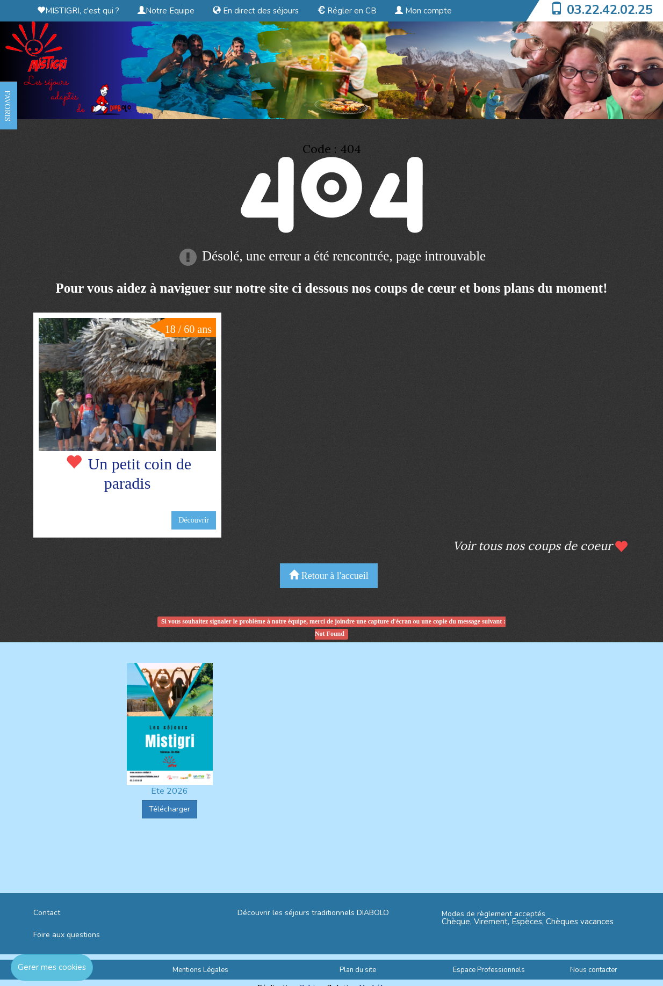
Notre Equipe (166, 10)
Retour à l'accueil (329, 575)
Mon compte (423, 10)
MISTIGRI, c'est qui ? (78, 10)
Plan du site (358, 970)
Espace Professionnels (489, 970)
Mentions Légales (200, 970)
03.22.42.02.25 (610, 9)
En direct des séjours (256, 10)
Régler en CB (347, 10)
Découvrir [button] (193, 520)
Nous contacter (593, 970)
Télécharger (169, 809)
